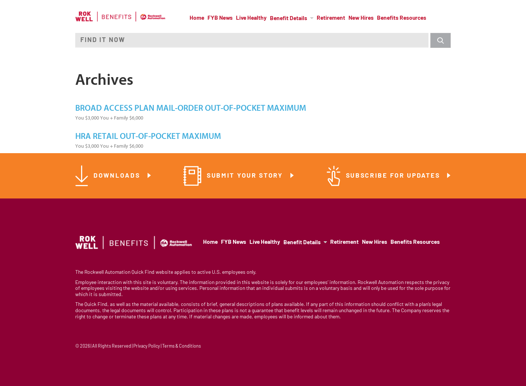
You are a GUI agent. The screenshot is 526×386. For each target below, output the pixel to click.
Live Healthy (251, 18)
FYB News (220, 18)
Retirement (331, 18)
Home (197, 18)
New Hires (361, 18)
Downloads (118, 176)
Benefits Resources (401, 18)
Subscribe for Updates (394, 176)
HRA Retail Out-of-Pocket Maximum (148, 136)
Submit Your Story (246, 176)
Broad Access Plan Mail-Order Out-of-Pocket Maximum (190, 108)
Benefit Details (288, 19)
